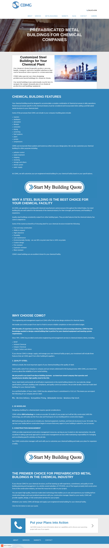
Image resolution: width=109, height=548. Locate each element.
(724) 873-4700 (92, 10)
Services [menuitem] (38, 16)
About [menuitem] (30, 16)
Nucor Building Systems (43, 353)
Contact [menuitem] (83, 16)
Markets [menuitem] (65, 16)
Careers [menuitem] (94, 16)
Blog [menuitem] (74, 16)
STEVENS (27, 529)
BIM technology (27, 392)
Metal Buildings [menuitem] (51, 16)
